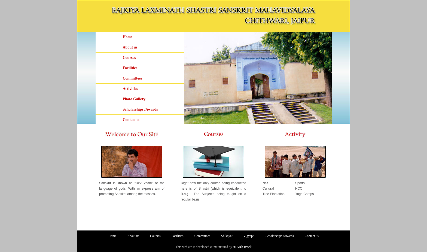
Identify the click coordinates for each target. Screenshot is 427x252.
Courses (129, 58)
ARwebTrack (242, 247)
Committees (132, 78)
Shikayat (227, 236)
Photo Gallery (134, 99)
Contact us (131, 120)
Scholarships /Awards (140, 109)
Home (128, 37)
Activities (130, 89)
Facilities (130, 68)
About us (130, 47)
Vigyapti (249, 236)
